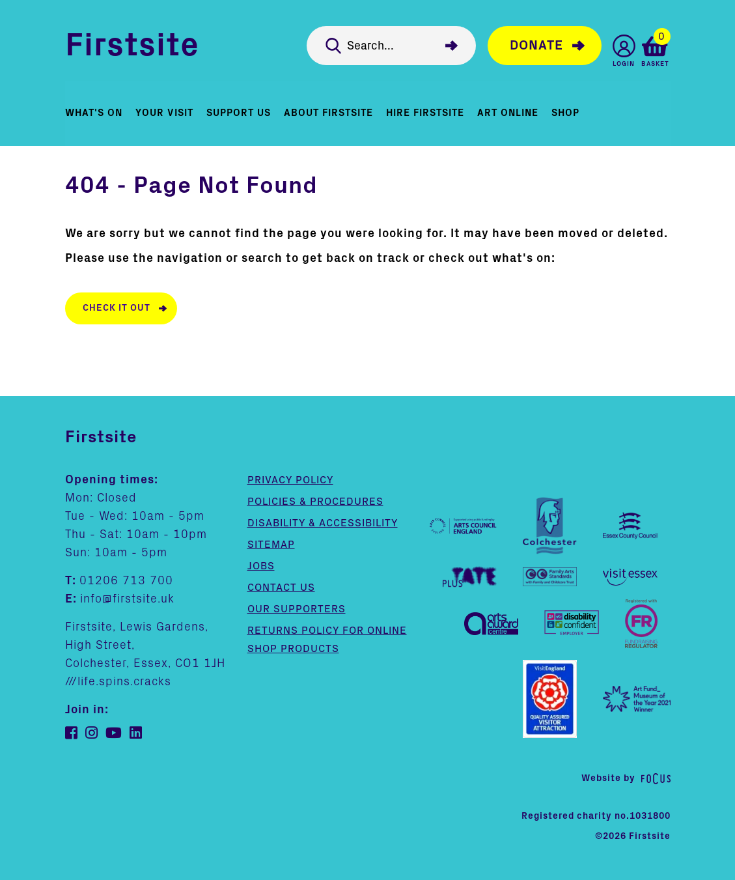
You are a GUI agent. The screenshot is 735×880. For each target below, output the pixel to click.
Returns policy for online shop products (327, 639)
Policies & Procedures (315, 501)
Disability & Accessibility (322, 523)
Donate (536, 45)
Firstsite (132, 45)
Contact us (281, 587)
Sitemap (271, 544)
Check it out (116, 308)
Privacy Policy (290, 480)
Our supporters (296, 609)
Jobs (261, 566)
